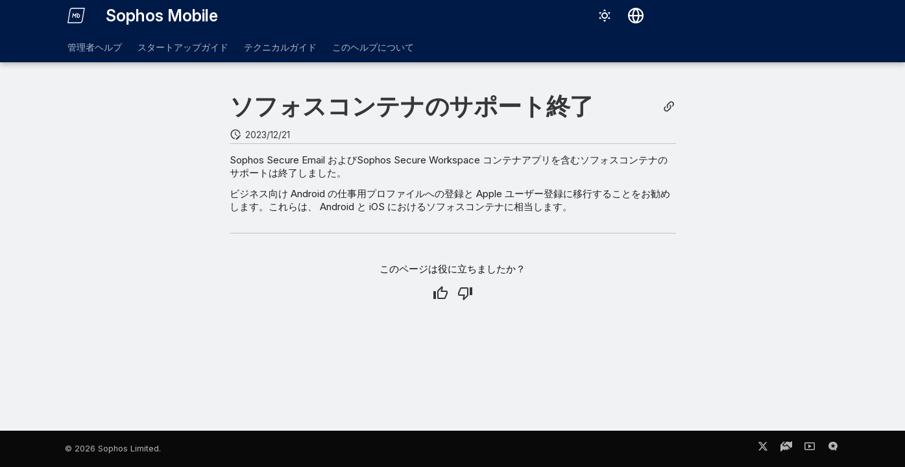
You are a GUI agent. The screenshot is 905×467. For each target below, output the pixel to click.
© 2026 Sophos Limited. (113, 448)
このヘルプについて (373, 47)
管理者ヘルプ (94, 47)
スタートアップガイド (183, 47)
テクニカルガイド (280, 47)
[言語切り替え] (636, 16)
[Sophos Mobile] (76, 16)
